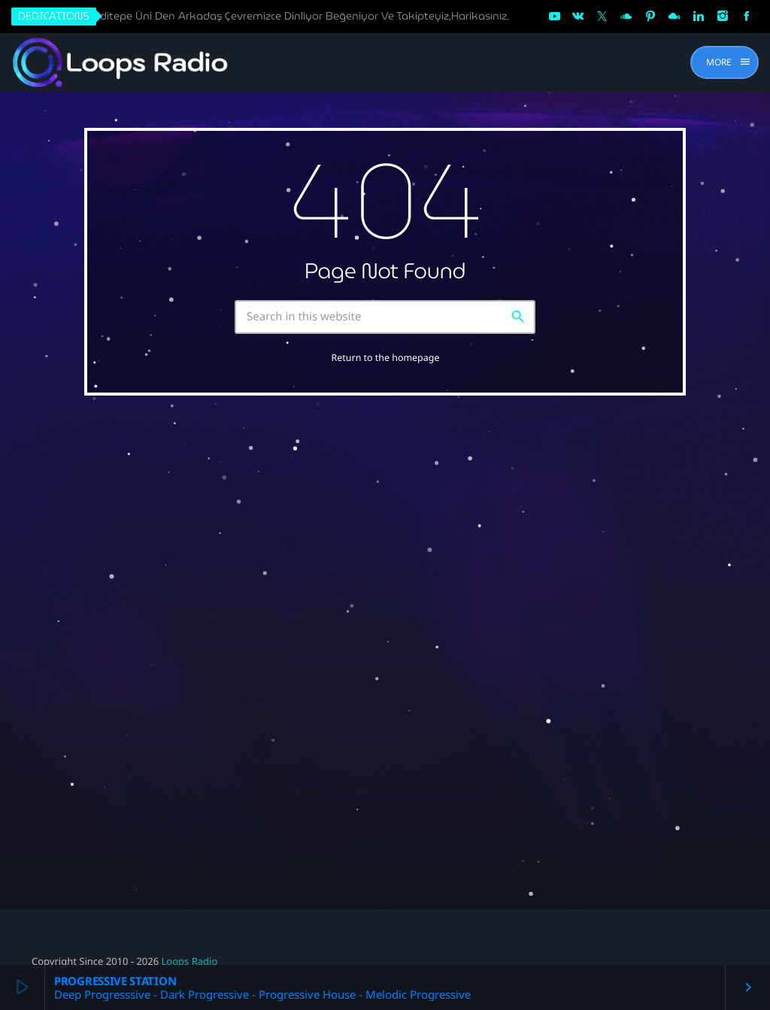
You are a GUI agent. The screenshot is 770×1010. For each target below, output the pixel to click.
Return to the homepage (386, 357)
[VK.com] (578, 17)
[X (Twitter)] (602, 17)
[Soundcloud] (626, 17)
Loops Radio (190, 961)
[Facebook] (747, 17)
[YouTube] (554, 17)
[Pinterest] (650, 17)
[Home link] (121, 62)
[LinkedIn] (699, 17)
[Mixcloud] (674, 17)
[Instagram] (723, 17)
